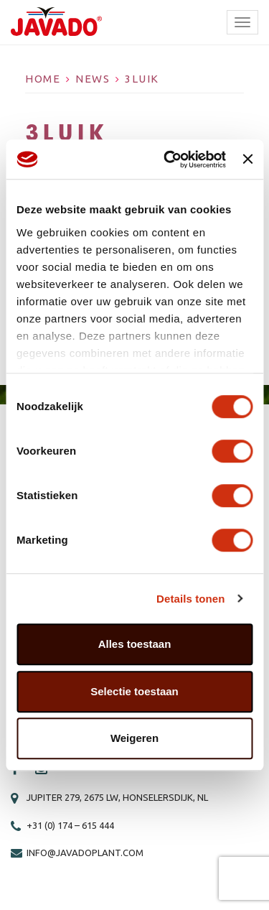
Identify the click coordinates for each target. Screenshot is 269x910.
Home (42, 79)
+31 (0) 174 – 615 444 (70, 825)
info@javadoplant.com (85, 853)
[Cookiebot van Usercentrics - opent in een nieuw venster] (169, 159)
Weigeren (134, 738)
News (92, 79)
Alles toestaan (134, 644)
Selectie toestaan (134, 691)
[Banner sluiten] (247, 159)
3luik (142, 79)
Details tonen (190, 599)
